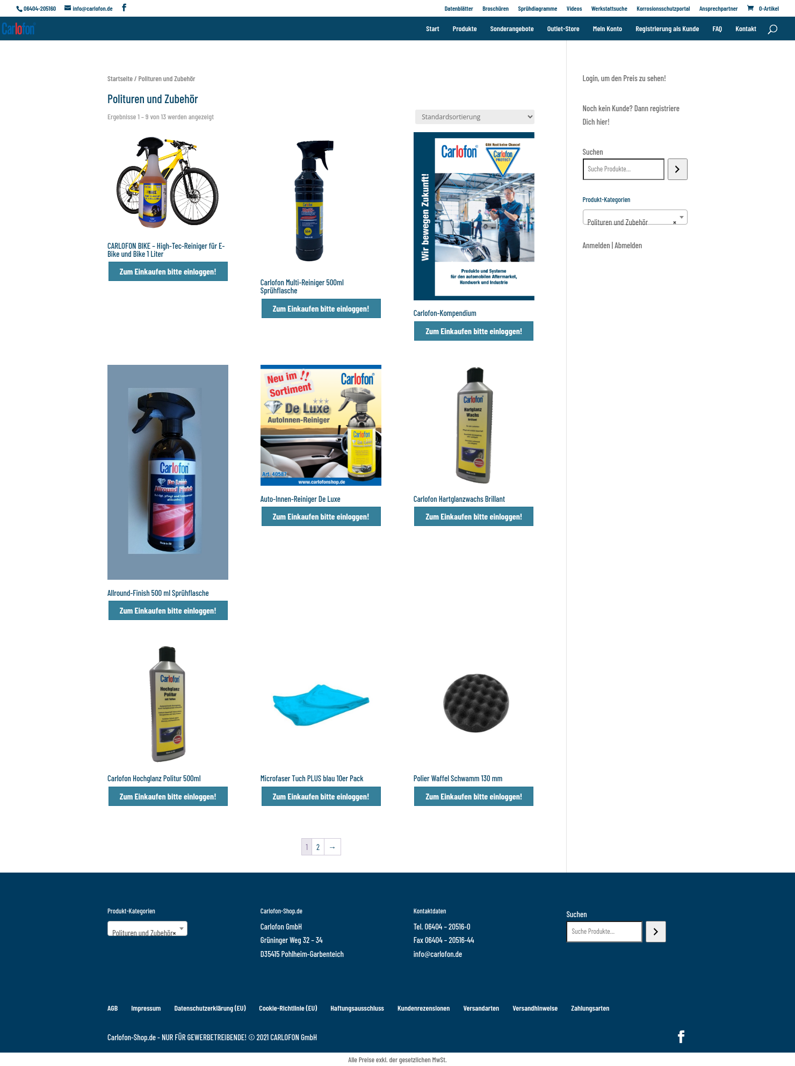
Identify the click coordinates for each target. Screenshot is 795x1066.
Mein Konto (607, 29)
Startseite (120, 78)
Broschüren (495, 8)
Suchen (593, 151)
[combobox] (635, 217)
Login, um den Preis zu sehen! (624, 78)
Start (432, 29)
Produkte (465, 29)
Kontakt (745, 29)
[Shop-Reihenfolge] (474, 117)
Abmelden (628, 245)
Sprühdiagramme (537, 8)
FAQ (717, 29)
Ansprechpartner (718, 8)
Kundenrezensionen (424, 1007)
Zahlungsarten (590, 1007)
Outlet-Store (563, 29)
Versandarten (481, 1007)
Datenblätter (459, 8)
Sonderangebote (512, 29)
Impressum (146, 1007)
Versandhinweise (535, 1007)
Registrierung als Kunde (667, 29)
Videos (574, 8)
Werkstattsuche (609, 8)
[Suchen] (678, 169)
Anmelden (596, 245)
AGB (112, 1007)
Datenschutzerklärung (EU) (209, 1007)
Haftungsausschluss (357, 1007)
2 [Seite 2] (318, 847)
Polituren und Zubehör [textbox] (632, 221)
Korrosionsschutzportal (663, 8)
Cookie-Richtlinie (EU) (288, 1007)
